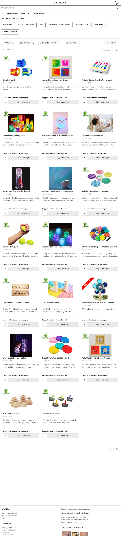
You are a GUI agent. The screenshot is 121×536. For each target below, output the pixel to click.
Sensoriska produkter (22, 13)
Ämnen (10, 13)
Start (3, 13)
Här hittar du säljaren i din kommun (73, 517)
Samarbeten (6, 532)
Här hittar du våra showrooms (71, 522)
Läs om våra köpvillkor (9, 513)
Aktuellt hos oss (7, 535)
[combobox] (60, 8)
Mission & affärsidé (8, 530)
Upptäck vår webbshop (10, 516)
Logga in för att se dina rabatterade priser (75, 509)
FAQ (3, 518)
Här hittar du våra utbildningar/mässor (74, 520)
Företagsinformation (9, 527)
